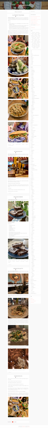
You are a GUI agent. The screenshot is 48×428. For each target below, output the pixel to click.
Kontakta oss (14, 0)
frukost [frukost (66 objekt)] (33, 37)
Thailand (32, 262)
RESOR (21, 0)
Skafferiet (18, 0)
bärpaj (32, 112)
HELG (31, 140)
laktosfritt (14, 261)
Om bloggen (10, 0)
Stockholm (27, 144)
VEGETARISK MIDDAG (33, 293)
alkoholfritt (32, 150)
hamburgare (32, 168)
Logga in (32, 298)
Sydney (32, 192)
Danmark (32, 196)
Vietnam (32, 276)
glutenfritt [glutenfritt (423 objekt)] (38, 37)
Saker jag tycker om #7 (35, 23)
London (32, 213)
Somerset (33, 220)
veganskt (9, 262)
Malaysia (32, 244)
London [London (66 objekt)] (35, 41)
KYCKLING (32, 178)
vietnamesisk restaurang (10, 145)
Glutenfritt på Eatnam (18, 15)
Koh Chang (33, 265)
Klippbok (24, 0)
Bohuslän (32, 74)
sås (31, 290)
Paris (32, 231)
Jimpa (31, 22)
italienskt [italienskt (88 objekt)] (35, 39)
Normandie (33, 230)
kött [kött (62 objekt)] (32, 40)
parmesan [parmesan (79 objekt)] (38, 41)
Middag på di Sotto (18, 268)
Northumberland (33, 217)
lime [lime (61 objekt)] (32, 41)
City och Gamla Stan (34, 95)
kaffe (27, 260)
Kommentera (9, 193)
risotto (32, 175)
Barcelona (33, 255)
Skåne (32, 88)
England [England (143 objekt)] (39, 35)
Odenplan (23, 144)
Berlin (32, 269)
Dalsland (32, 77)
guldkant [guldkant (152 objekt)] (37, 38)
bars (16, 260)
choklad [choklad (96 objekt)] (35, 34)
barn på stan (9, 144)
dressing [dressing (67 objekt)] (32, 35)
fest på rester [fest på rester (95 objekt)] (33, 36)
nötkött (32, 161)
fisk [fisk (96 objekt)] (39, 36)
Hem (7, 0)
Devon (32, 206)
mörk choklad (17, 261)
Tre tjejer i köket (24, 5)
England (32, 199)
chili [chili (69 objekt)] (32, 34)
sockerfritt (27, 261)
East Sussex (33, 209)
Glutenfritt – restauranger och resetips (35, 55)
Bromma (33, 94)
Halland (32, 84)
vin (31, 154)
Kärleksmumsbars (18, 197)
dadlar (21, 260)
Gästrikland (32, 80)
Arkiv (27, 0)
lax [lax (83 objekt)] (38, 40)
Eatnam (13, 144)
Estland (32, 224)
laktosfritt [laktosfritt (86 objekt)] (35, 40)
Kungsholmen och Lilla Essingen (35, 98)
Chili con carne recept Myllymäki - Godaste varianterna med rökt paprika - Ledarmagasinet (35, 18)
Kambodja (32, 241)
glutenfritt (24, 260)
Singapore (32, 251)
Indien (32, 234)
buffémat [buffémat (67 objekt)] (39, 33)
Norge (32, 248)
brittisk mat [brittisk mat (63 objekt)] (32, 33)
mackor (32, 133)
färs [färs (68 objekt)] (35, 37)
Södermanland (32, 87)
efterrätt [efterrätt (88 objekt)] (35, 35)
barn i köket (13, 260)
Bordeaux (33, 227)
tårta (31, 119)
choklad (19, 260)
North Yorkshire (33, 216)
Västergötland (32, 108)
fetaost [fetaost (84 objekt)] (37, 36)
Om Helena (32, 61)
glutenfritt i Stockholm (18, 144)
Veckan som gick (18, 151)
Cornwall (33, 203)
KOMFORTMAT (32, 164)
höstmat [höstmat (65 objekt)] (32, 39)
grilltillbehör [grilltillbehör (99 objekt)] (34, 38)
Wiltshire (33, 223)
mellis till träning (22, 261)
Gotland (32, 81)
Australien (32, 189)
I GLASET (32, 147)
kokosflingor (9, 261)
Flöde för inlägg (32, 299)
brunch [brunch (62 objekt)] (36, 33)
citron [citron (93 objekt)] (38, 34)
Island (31, 237)
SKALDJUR (32, 279)
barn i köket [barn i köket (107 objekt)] (33, 32)
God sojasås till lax (35, 22)
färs (31, 157)
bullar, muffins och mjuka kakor (34, 115)
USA (31, 272)
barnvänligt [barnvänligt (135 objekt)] (37, 32)
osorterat (32, 182)
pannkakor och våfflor (33, 136)
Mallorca (33, 258)
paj (31, 171)
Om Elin (32, 60)
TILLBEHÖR (32, 283)
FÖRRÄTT (32, 122)
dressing (32, 286)
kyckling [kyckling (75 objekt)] (39, 39)
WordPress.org (32, 302)
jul (31, 143)
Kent (32, 210)
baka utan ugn (9, 260)
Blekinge (32, 73)
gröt (31, 129)
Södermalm (33, 102)
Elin (16, 16)
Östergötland (32, 70)
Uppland (32, 105)
